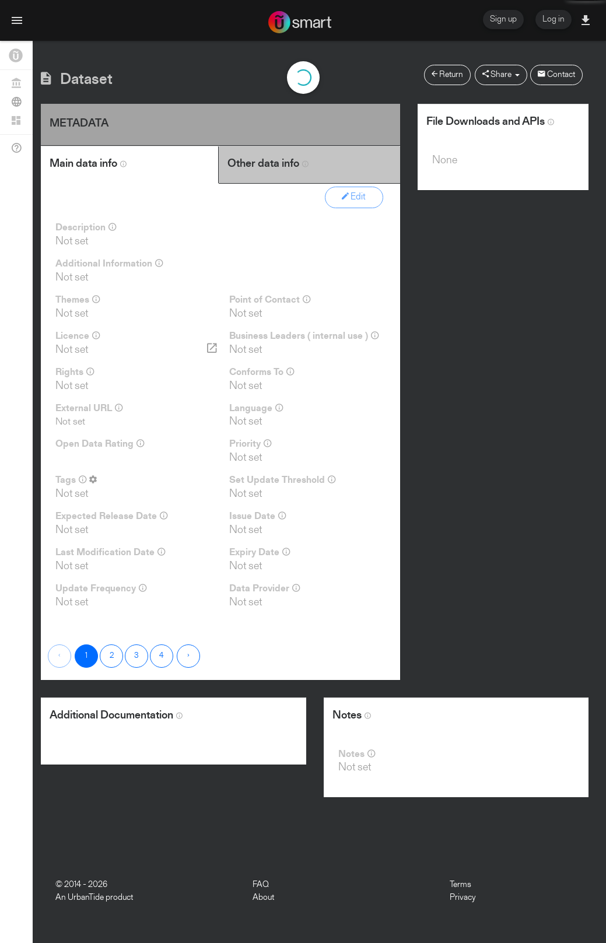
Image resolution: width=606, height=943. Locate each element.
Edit (354, 196)
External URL (88, 408)
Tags (76, 480)
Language (256, 408)
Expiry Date (259, 552)
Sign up (503, 19)
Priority (250, 444)
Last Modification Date (110, 552)
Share (501, 74)
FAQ (261, 885)
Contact (556, 74)
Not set (70, 422)
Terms (460, 885)
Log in (553, 19)
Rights (74, 372)
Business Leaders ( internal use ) (304, 336)
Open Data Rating (99, 444)
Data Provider (264, 588)
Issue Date (257, 516)
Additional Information (109, 263)
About (263, 897)
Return (447, 74)
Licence (77, 336)
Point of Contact (269, 300)
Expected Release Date (111, 516)
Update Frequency (100, 588)
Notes (356, 754)
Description (85, 227)
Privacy (463, 897)
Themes (77, 300)
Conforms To (261, 372)
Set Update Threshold (282, 480)
